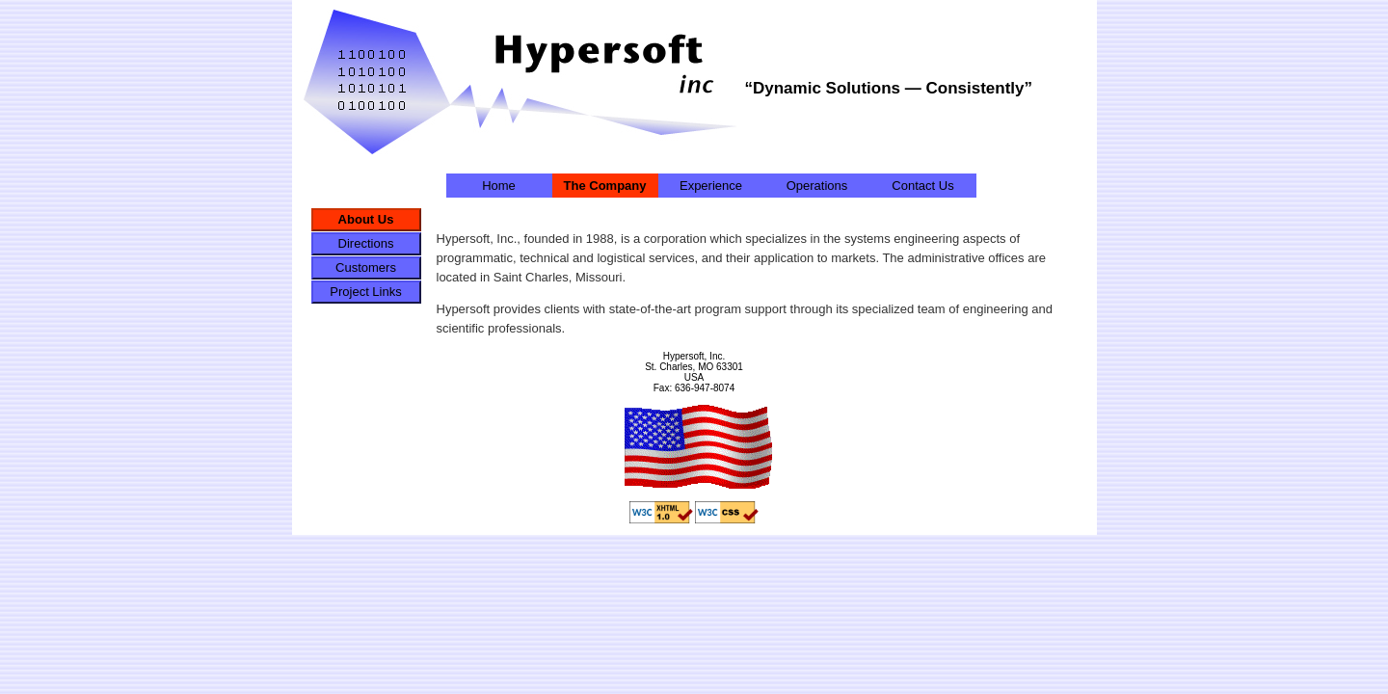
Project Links (365, 291)
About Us (366, 219)
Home (499, 185)
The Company (605, 185)
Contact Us (922, 185)
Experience (711, 185)
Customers (365, 267)
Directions (366, 243)
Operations (817, 185)
